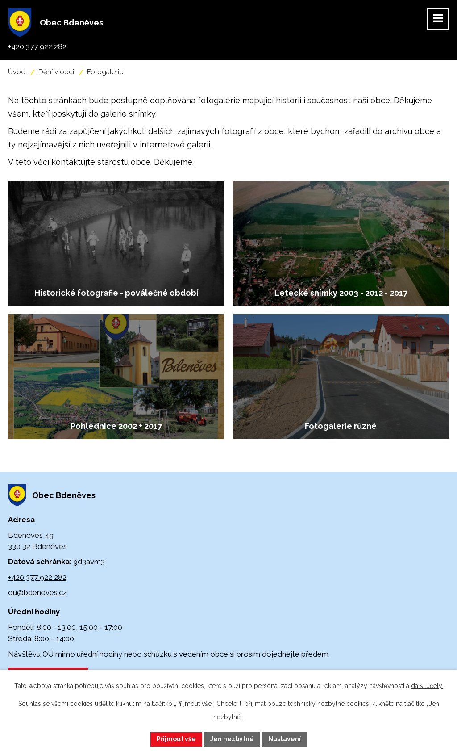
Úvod (16, 72)
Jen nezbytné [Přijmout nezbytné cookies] (232, 738)
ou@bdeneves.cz (37, 592)
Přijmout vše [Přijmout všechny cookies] (176, 738)
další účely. (427, 685)
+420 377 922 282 (37, 577)
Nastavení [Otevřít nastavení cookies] (284, 738)
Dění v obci (56, 72)
